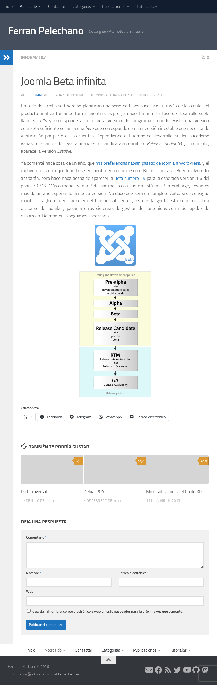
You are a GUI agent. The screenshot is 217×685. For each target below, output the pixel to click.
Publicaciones (113, 6)
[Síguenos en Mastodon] (205, 670)
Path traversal (34, 491)
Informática (34, 57)
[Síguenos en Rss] (168, 670)
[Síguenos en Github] (196, 670)
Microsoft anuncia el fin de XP (174, 491)
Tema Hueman (68, 674)
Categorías (82, 6)
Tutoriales (145, 6)
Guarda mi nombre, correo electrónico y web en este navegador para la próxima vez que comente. (107, 611)
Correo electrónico (134, 573)
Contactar (56, 6)
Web (29, 591)
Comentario (36, 537)
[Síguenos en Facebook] (158, 670)
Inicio (8, 6)
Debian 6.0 (94, 491)
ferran (35, 95)
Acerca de (28, 6)
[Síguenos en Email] (149, 670)
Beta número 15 (130, 178)
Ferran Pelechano (47, 31)
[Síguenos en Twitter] (177, 670)
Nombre (33, 573)
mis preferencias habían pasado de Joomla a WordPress (150, 163)
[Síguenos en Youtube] (186, 670)
